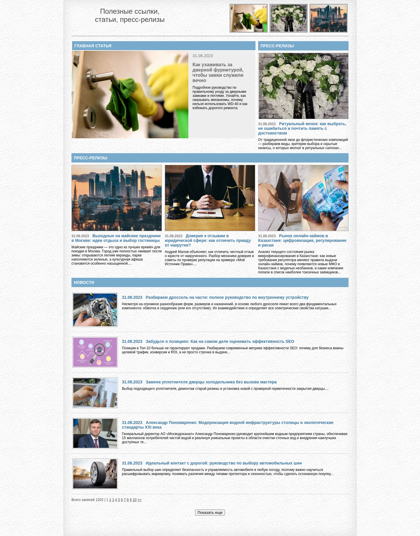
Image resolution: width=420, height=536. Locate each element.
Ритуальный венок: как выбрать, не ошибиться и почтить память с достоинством (302, 128)
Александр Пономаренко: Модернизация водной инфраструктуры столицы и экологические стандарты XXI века (227, 425)
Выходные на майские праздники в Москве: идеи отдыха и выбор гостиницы (116, 238)
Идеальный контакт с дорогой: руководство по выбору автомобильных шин (224, 463)
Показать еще (210, 512)
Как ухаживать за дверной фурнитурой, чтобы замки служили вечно (218, 72)
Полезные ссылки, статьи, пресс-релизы (129, 15)
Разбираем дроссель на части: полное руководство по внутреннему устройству (227, 297)
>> (139, 500)
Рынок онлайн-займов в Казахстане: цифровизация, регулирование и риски (302, 240)
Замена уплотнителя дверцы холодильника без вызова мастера (211, 382)
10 (134, 500)
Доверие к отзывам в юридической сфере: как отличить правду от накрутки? (208, 240)
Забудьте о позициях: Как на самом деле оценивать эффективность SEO (220, 341)
